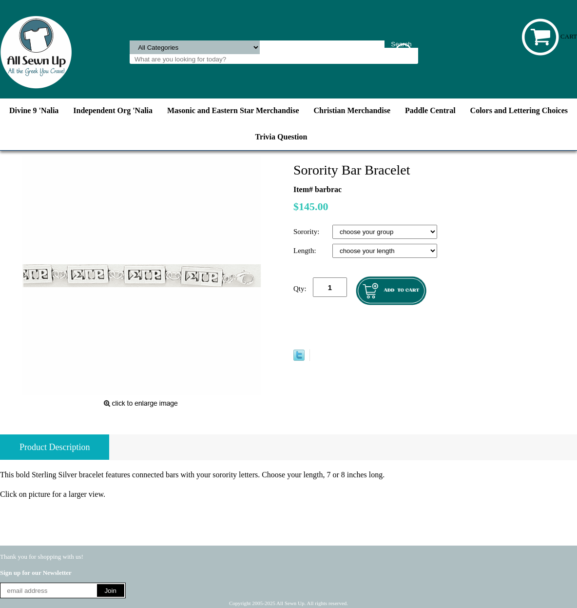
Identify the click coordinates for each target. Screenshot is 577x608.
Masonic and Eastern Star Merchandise (233, 110)
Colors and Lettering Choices (519, 110)
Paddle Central (430, 110)
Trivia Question (281, 137)
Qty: (300, 289)
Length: (305, 251)
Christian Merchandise (352, 110)
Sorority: (307, 231)
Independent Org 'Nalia (113, 110)
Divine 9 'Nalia (33, 110)
